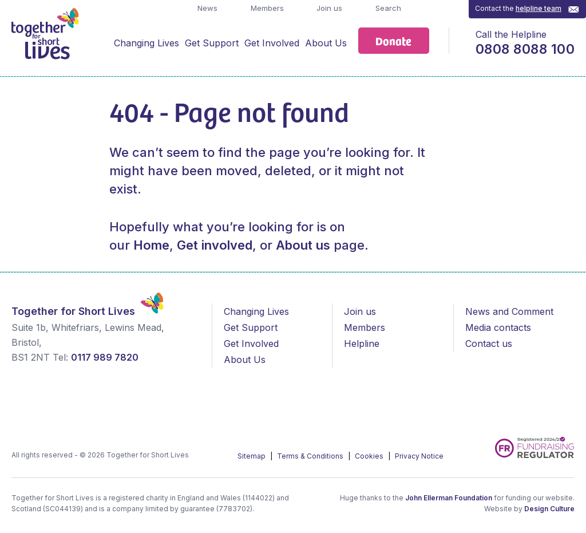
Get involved (214, 245)
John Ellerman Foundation (448, 497)
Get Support (212, 43)
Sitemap (252, 456)
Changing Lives (146, 43)
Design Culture (549, 508)
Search (387, 8)
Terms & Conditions (311, 456)
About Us (326, 43)
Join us (328, 8)
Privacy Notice (419, 456)
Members (266, 8)
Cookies (370, 456)
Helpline (361, 343)
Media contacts (498, 327)
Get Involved (271, 43)
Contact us (488, 343)
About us (303, 245)
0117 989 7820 (104, 357)
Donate (393, 40)
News (206, 8)
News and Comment (509, 311)
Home (151, 245)
